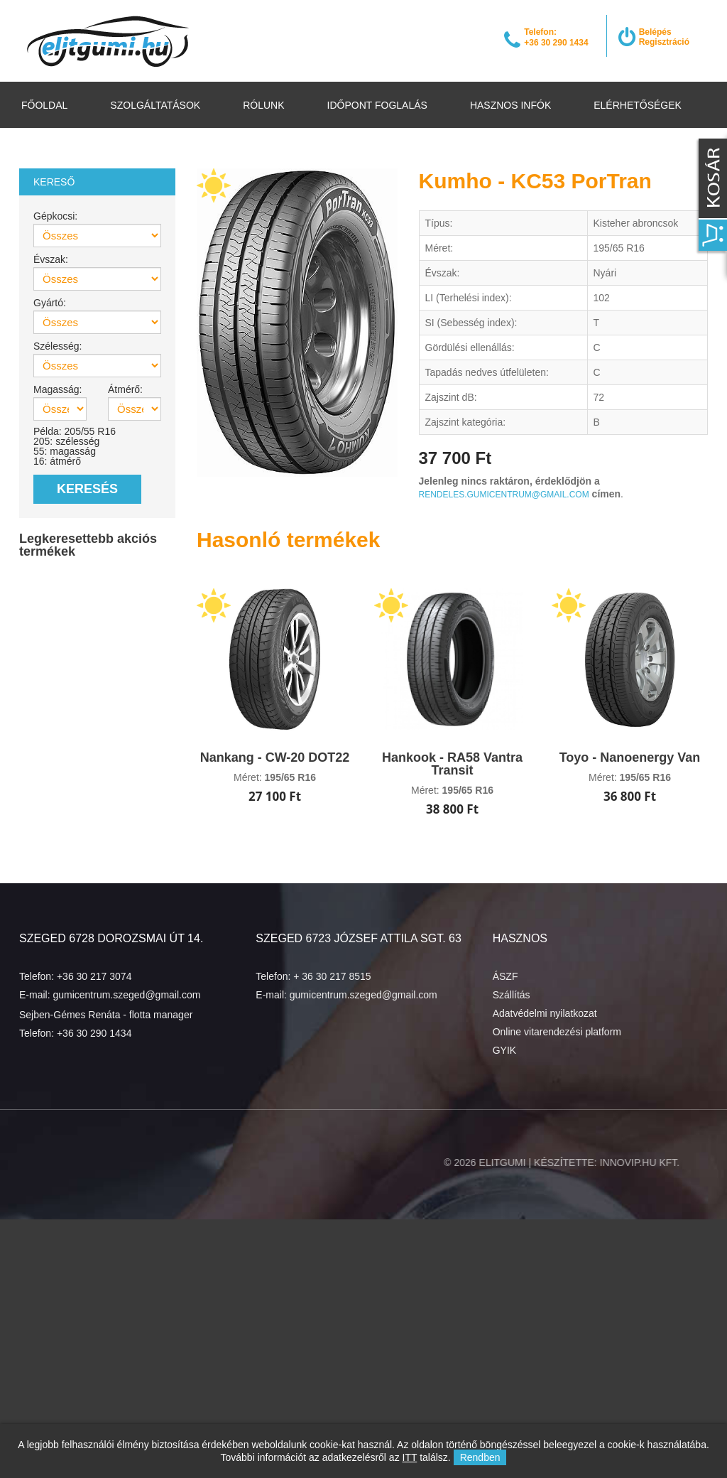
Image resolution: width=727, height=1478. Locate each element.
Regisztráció (664, 42)
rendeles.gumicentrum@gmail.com (504, 495)
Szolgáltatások (155, 105)
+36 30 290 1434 (94, 1033)
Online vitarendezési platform (557, 1031)
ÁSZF (505, 976)
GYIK (504, 1050)
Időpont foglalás (377, 105)
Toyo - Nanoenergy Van (630, 757)
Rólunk (263, 105)
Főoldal (44, 105)
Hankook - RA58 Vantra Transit (452, 763)
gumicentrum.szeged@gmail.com (126, 994)
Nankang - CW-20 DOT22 (275, 757)
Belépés (655, 32)
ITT (410, 1457)
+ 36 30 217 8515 (332, 976)
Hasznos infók (510, 105)
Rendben (480, 1457)
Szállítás (511, 994)
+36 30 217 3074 (94, 976)
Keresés (87, 489)
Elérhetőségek (638, 105)
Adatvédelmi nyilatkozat (545, 1013)
